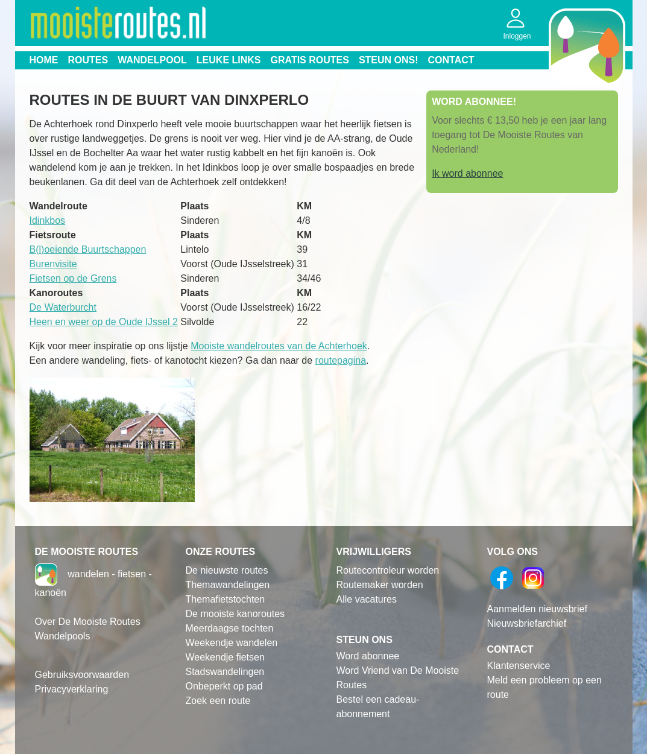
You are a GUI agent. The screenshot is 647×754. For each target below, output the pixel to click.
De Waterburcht (63, 307)
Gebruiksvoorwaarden (82, 675)
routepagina (341, 360)
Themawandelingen (228, 585)
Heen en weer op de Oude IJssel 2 (104, 322)
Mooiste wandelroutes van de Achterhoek (279, 346)
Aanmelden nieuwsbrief (537, 609)
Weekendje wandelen (232, 643)
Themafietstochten (225, 599)
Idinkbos (48, 220)
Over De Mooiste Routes (87, 621)
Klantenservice (519, 666)
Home (44, 60)
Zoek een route (218, 700)
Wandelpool (152, 60)
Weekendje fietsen (225, 657)
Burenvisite (53, 264)
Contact (451, 60)
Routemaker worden (379, 585)
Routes (88, 60)
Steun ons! (388, 60)
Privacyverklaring (72, 689)
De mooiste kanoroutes (235, 614)
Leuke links (229, 60)
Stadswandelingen (225, 672)
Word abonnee (368, 656)
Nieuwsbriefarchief (527, 623)
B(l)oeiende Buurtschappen (88, 249)
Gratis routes (310, 60)
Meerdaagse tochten (230, 628)
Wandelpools (62, 636)
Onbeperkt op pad (224, 686)
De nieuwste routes (227, 570)
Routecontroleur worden (388, 570)
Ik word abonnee (467, 173)
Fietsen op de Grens (73, 278)
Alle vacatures (366, 599)
